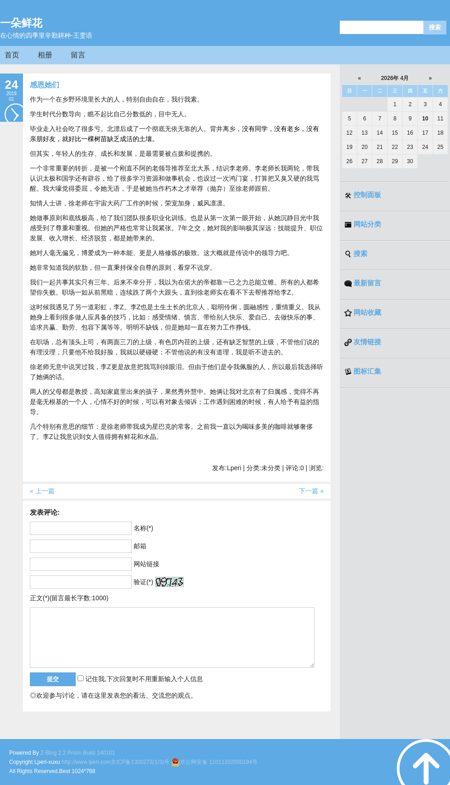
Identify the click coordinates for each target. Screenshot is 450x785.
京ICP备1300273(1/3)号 (140, 762)
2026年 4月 (395, 78)
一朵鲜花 (21, 23)
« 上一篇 (42, 491)
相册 (45, 55)
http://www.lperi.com (86, 762)
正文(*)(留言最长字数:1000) (69, 598)
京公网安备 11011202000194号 (214, 762)
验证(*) (143, 582)
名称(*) (143, 528)
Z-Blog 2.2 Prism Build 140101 (77, 753)
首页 (12, 55)
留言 (78, 55)
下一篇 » (311, 491)
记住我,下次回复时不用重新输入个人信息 (144, 679)
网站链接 (146, 564)
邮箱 (140, 546)
